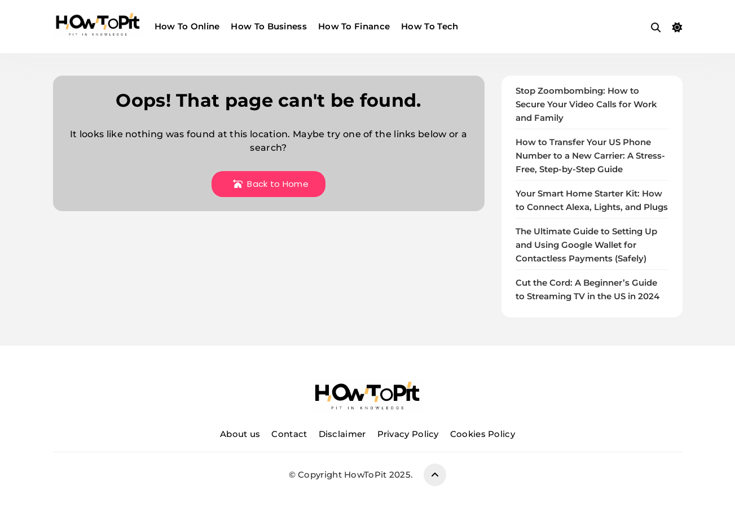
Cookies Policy (482, 434)
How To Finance (354, 26)
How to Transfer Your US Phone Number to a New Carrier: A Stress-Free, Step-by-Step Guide (590, 155)
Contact (289, 434)
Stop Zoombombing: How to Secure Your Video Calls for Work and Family (586, 104)
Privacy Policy (408, 434)
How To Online (187, 26)
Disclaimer (342, 434)
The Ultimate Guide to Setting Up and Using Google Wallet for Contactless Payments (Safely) (586, 245)
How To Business (269, 26)
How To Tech (429, 26)
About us (240, 434)
